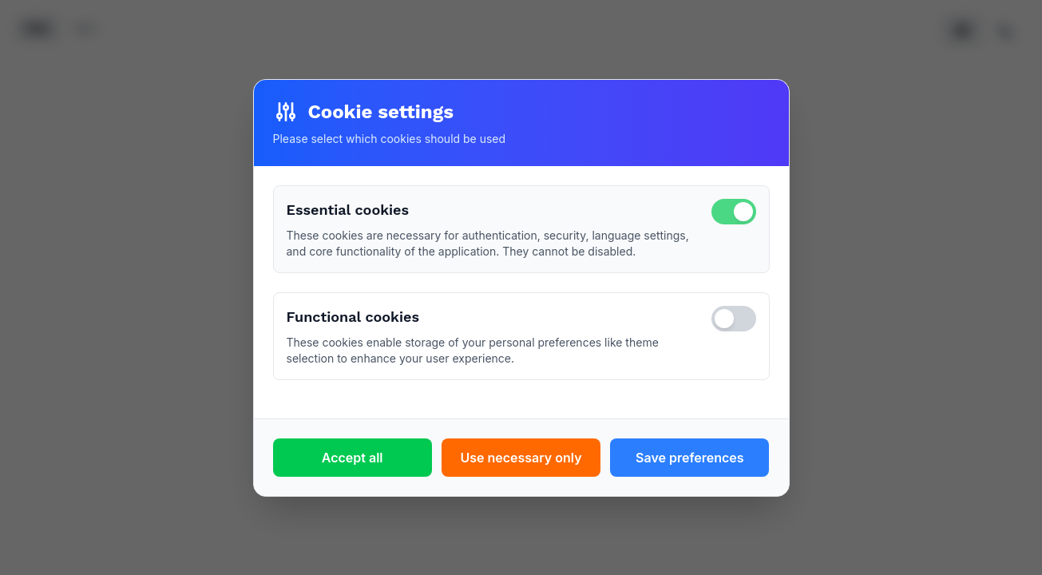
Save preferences (689, 458)
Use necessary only (520, 458)
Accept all (352, 458)
